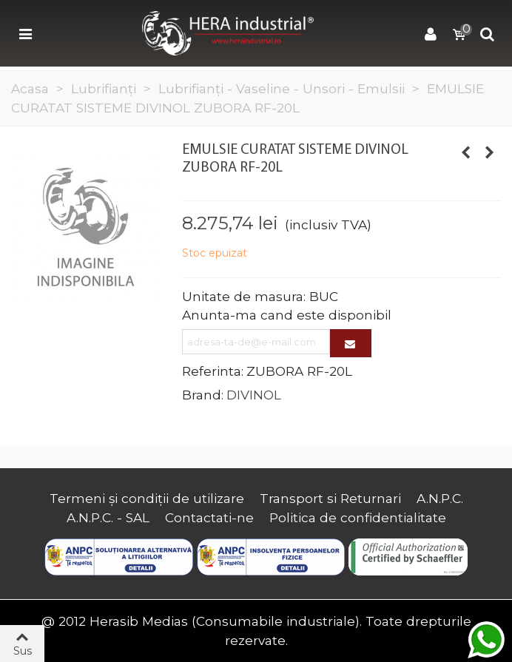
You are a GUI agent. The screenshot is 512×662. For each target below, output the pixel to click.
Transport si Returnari (330, 498)
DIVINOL (253, 394)
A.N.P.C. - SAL (108, 517)
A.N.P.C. (440, 498)
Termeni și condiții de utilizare (147, 498)
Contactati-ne (209, 517)
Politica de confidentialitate (357, 517)
